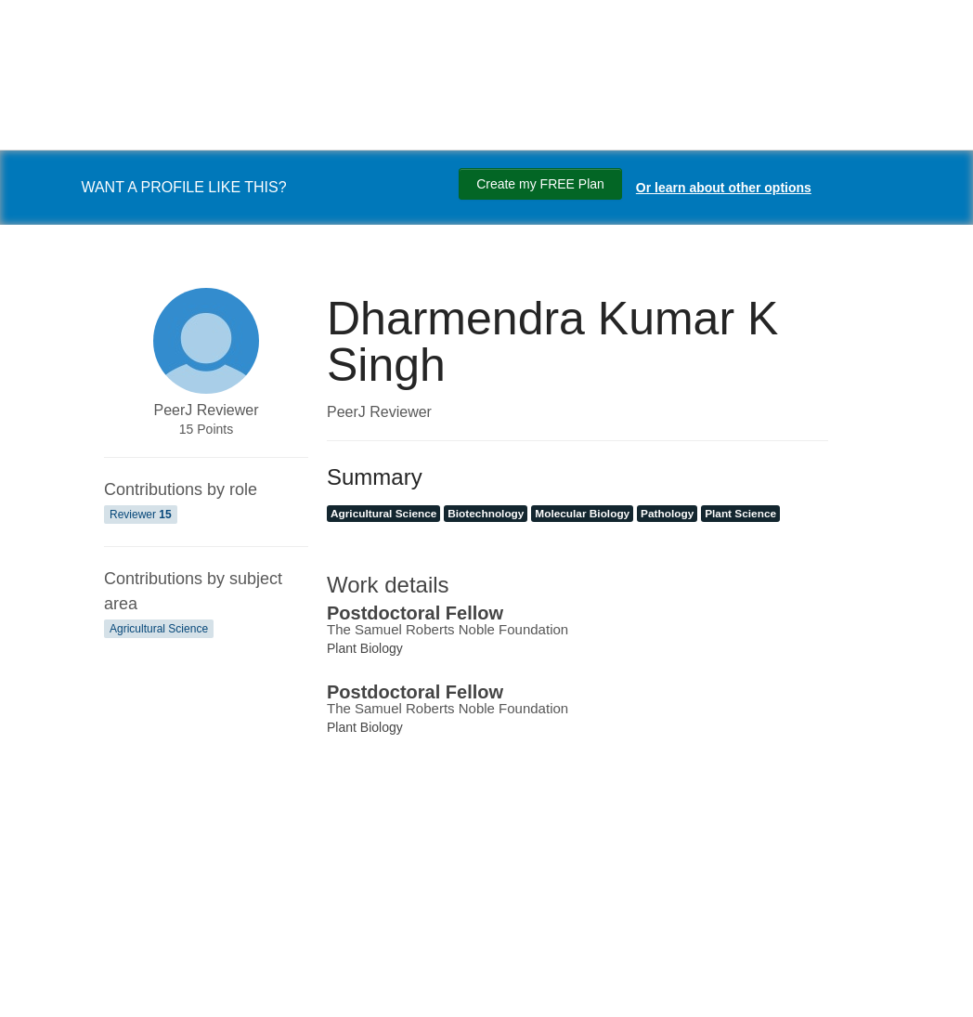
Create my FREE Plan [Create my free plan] (540, 183)
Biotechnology (486, 513)
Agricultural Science (159, 628)
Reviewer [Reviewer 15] (141, 514)
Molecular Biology (582, 513)
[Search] (37, 982)
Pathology (667, 513)
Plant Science (740, 513)
